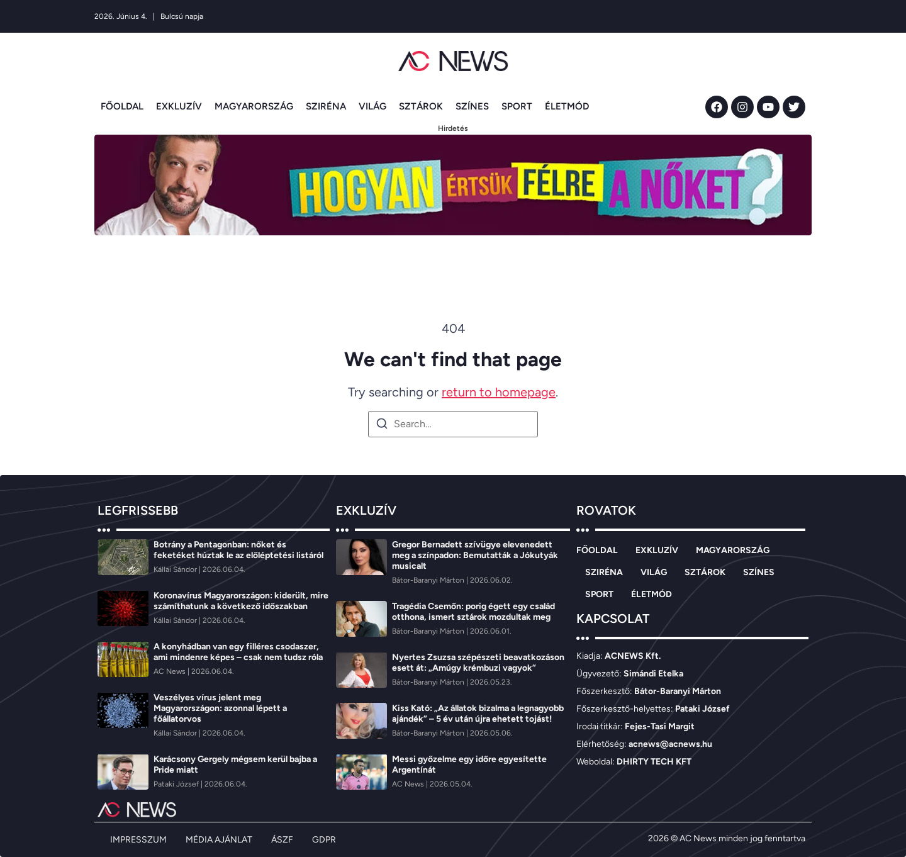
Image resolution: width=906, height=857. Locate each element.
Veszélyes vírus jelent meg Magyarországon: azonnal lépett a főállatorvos (220, 708)
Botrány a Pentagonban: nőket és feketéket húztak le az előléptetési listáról (238, 550)
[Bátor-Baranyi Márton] (429, 580)
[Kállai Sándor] (176, 569)
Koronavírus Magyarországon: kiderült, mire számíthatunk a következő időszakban (241, 601)
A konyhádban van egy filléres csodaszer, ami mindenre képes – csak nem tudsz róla (238, 652)
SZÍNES (472, 106)
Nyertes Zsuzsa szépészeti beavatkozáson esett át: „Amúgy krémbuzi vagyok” (478, 662)
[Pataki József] (177, 784)
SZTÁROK (421, 106)
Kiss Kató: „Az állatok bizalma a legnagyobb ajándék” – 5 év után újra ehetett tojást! (478, 713)
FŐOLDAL (122, 106)
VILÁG (372, 106)
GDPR (324, 839)
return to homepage (499, 392)
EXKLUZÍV (179, 106)
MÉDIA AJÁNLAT (219, 839)
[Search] (382, 425)
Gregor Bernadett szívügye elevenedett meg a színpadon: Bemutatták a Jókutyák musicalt (475, 555)
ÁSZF (282, 839)
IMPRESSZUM (138, 839)
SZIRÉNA (326, 106)
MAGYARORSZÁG (254, 106)
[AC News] (170, 671)
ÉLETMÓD (567, 106)
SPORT (516, 106)
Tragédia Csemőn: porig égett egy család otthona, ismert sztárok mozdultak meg (473, 611)
